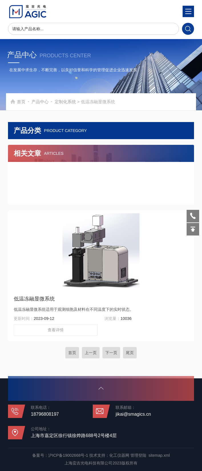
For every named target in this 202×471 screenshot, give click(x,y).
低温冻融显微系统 (34, 299)
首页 (27, 101)
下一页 (111, 352)
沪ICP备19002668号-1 (68, 455)
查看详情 (56, 330)
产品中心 (46, 101)
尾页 (130, 352)
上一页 (91, 352)
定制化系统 (71, 101)
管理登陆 (138, 455)
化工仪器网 (119, 455)
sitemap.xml (159, 455)
